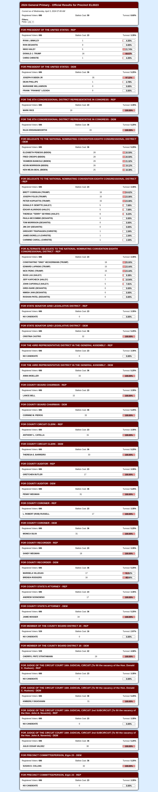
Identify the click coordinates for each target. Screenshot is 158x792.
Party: (24, 22)
